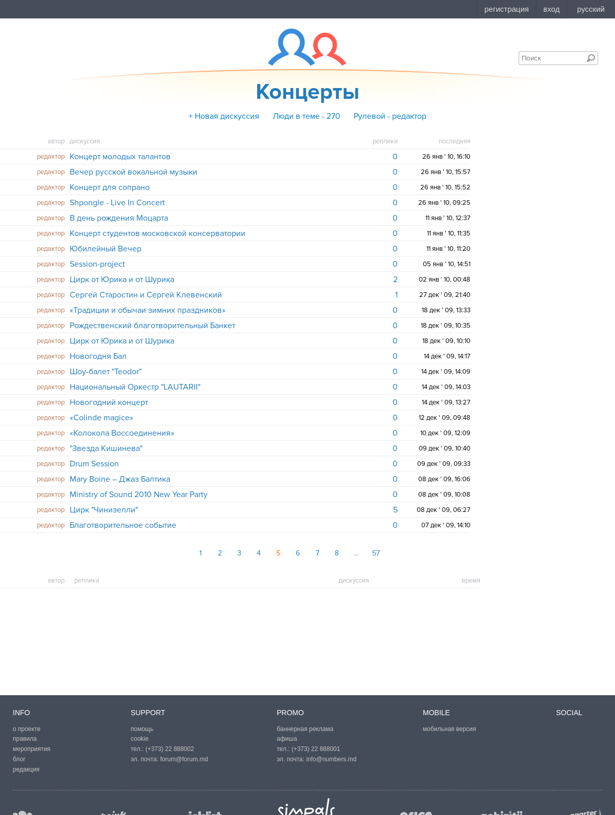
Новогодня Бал (98, 356)
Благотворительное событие (123, 525)
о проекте (26, 729)
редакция (26, 769)
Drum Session (94, 464)
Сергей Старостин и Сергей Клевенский (146, 295)
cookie (140, 738)
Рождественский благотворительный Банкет (152, 325)
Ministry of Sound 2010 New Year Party (139, 494)
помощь (142, 729)
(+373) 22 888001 (316, 749)
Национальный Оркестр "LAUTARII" (135, 387)
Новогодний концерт (109, 402)
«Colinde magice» (101, 418)
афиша (287, 738)
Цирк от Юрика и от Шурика (122, 279)
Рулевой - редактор (390, 116)
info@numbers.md (331, 759)
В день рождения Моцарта (119, 218)
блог (19, 759)
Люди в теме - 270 (306, 116)
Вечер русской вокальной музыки (133, 172)
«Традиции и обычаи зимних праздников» (147, 310)
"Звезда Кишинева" (106, 448)
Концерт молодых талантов (120, 157)
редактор (51, 157)
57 (376, 553)
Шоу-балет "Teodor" (105, 372)
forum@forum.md (184, 759)
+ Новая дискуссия (224, 116)
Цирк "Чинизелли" (104, 510)
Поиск (591, 58)
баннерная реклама (305, 729)
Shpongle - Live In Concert (117, 203)
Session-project (97, 264)
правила (25, 738)
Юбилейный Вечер (105, 249)
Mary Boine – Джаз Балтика (120, 479)
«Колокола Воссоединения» (122, 433)
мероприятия (31, 749)
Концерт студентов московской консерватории (157, 233)
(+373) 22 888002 (170, 749)
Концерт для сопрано (110, 187)
